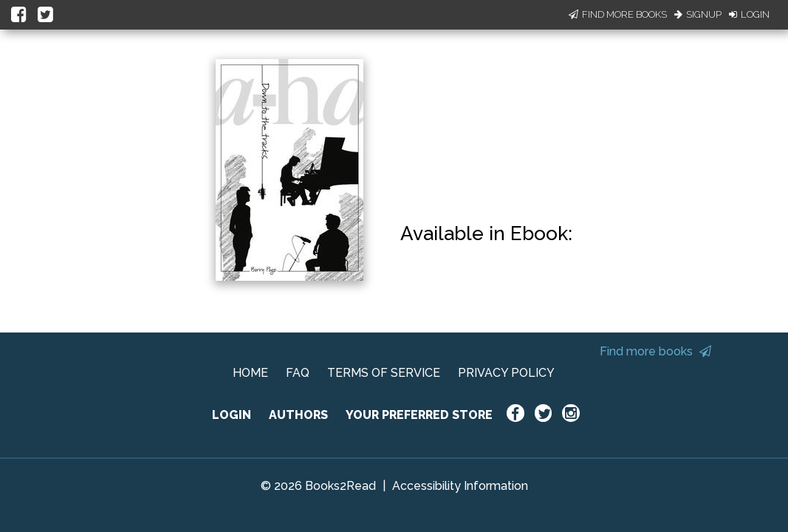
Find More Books (618, 14)
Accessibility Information (460, 486)
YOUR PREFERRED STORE (419, 415)
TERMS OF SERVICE (383, 373)
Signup (698, 14)
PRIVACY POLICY (506, 373)
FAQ (297, 373)
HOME (250, 373)
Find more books (655, 351)
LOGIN (231, 415)
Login (749, 14)
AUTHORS (298, 415)
